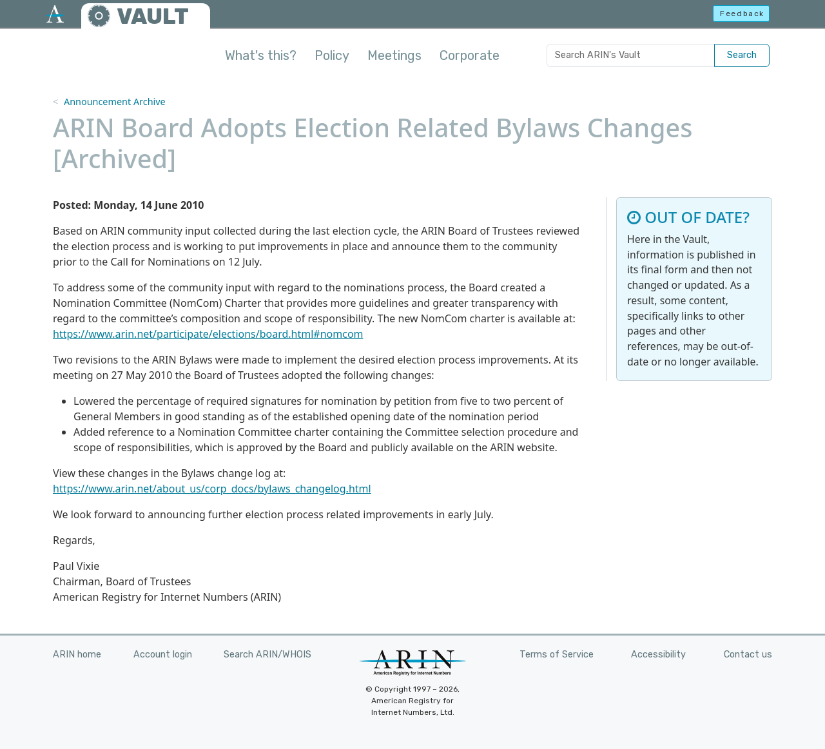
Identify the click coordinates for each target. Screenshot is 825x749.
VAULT (153, 16)
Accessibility (658, 654)
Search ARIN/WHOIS (267, 654)
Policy (332, 55)
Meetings (394, 55)
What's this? (260, 55)
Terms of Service (556, 654)
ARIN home (77, 654)
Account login (162, 654)
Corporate (470, 55)
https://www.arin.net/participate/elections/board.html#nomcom (208, 334)
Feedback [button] (742, 13)
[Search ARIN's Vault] (631, 55)
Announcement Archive (115, 101)
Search (742, 55)
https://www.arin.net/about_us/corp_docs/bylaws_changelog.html (212, 489)
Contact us (748, 654)
